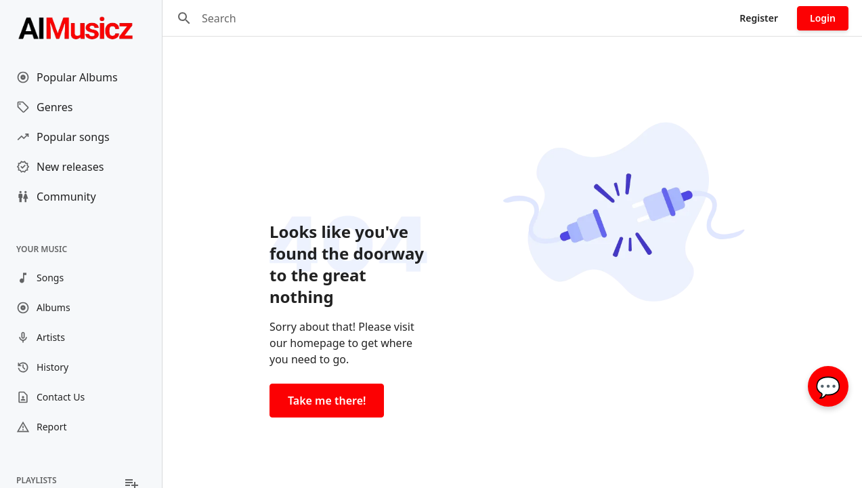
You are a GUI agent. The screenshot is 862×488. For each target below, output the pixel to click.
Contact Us (50, 397)
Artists (40, 337)
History (42, 367)
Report (41, 427)
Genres (44, 107)
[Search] (184, 18)
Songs (40, 278)
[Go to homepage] (81, 27)
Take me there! (327, 400)
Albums (43, 307)
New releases (60, 166)
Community (56, 196)
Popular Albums (67, 77)
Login (823, 18)
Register (758, 18)
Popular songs (63, 136)
